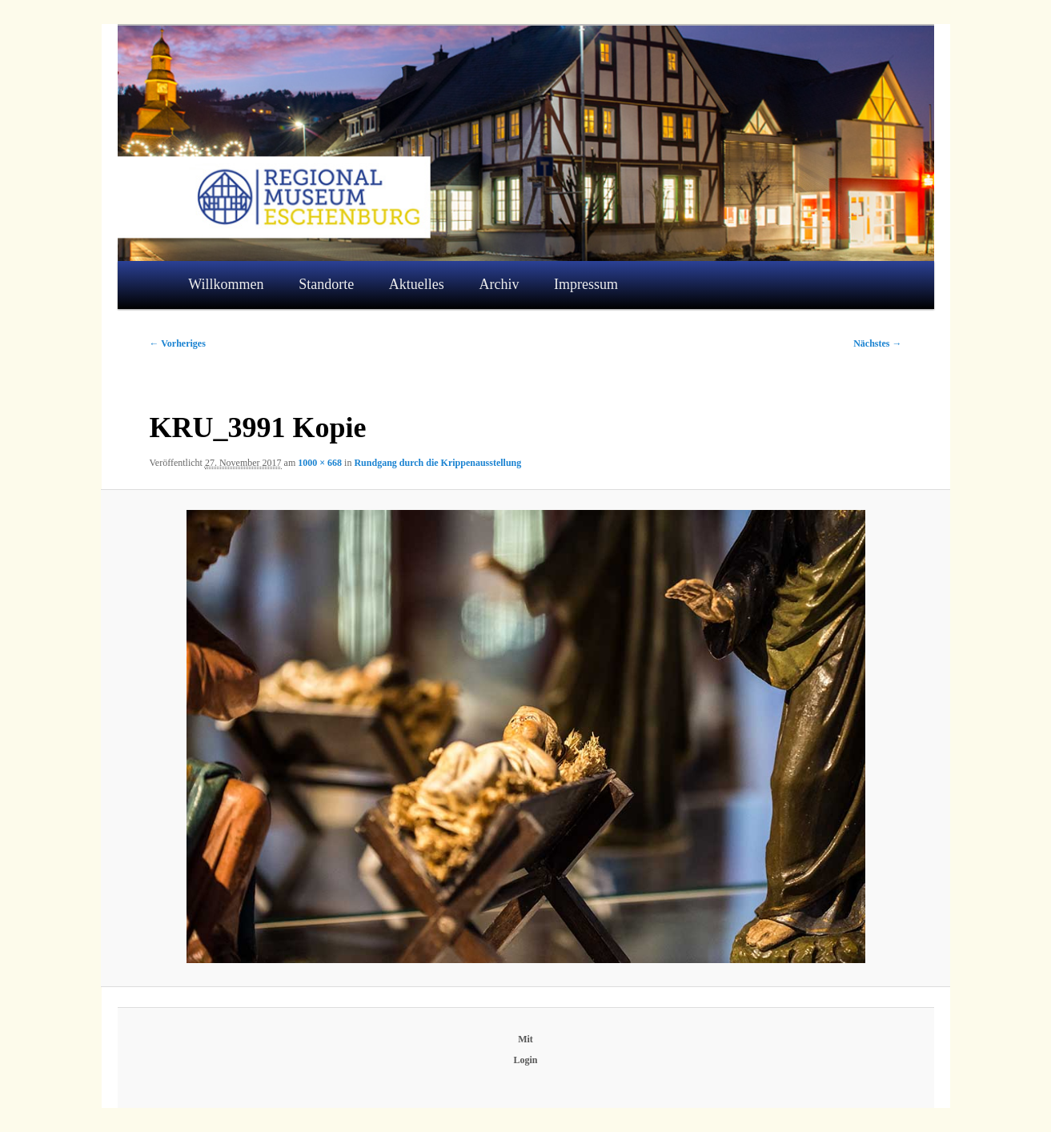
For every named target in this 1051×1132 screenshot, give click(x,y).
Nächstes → (877, 343)
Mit (525, 1039)
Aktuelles (416, 284)
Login (525, 1060)
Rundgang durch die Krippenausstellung (437, 462)
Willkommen (225, 284)
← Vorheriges (178, 343)
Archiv (499, 284)
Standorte (326, 284)
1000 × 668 (320, 462)
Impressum (586, 284)
